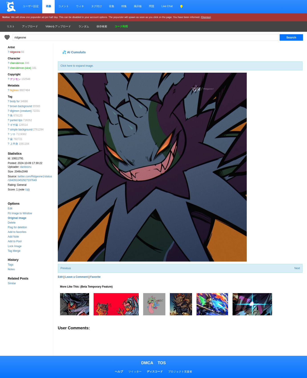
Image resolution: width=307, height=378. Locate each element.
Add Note (13, 236)
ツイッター (135, 371)
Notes (11, 269)
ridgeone (15, 52)
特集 (124, 6)
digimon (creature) (21, 110)
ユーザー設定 (31, 6)
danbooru (25, 166)
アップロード (30, 26)
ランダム (83, 26)
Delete (12, 222)
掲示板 (138, 6)
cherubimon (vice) (20, 68)
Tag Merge (14, 250)
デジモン (15, 79)
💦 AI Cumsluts (74, 52)
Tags (10, 264)
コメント (63, 6)
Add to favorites (17, 232)
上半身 (14, 143)
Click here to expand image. (77, 65)
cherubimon (17, 63)
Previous (65, 268)
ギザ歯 (14, 124)
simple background (21, 129)
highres (14, 90)
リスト (11, 26)
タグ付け (96, 6)
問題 (151, 6)
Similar (12, 283)
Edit (10, 208)
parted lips (16, 120)
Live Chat (167, 6)
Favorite (95, 276)
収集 (111, 6)
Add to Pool (15, 241)
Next (297, 268)
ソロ (12, 134)
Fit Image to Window (20, 213)
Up (26, 189)
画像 (48, 6)
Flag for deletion (17, 227)
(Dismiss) (206, 17)
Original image (17, 218)
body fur (15, 101)
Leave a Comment (76, 276)
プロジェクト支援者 (180, 371)
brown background (21, 106)
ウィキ (80, 6)
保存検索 (101, 26)
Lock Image (15, 246)
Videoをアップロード (58, 26)
